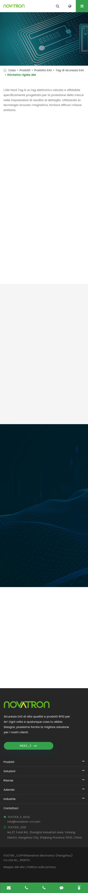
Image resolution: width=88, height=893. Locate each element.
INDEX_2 (28, 746)
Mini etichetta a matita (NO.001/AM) (25, 175)
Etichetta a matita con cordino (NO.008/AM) (25, 221)
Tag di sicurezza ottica (66, 268)
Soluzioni (9, 771)
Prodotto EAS (43, 70)
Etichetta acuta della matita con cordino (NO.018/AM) (64, 221)
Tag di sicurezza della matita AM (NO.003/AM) (65, 175)
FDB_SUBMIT (26, 576)
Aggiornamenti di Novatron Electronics (44, 596)
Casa (12, 70)
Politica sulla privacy (41, 867)
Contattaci (10, 808)
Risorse (8, 780)
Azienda (9, 790)
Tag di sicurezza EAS (70, 70)
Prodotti (25, 70)
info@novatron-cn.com (23, 821)
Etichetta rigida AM (21, 75)
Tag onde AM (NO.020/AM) (18, 268)
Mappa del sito (14, 867)
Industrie (9, 799)
